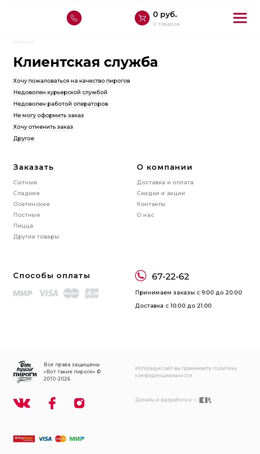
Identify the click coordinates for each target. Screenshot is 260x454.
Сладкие (26, 193)
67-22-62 (162, 276)
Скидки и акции (161, 193)
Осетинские (31, 204)
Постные (26, 215)
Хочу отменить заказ (43, 127)
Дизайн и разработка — (173, 400)
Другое (23, 138)
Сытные (25, 182)
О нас (145, 215)
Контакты (151, 204)
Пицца (23, 226)
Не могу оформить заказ (48, 115)
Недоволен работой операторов (60, 104)
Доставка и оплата (165, 182)
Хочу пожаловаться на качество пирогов (71, 81)
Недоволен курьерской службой (60, 92)
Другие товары (36, 236)
